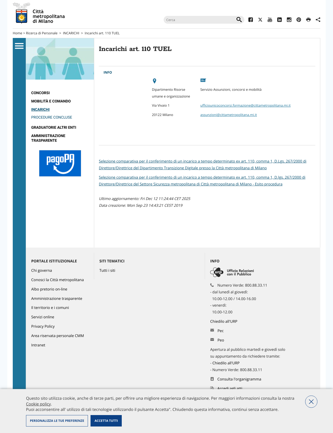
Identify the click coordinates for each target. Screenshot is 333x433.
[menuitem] (60, 93)
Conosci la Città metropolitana (57, 279)
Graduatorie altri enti (53, 127)
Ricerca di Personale (41, 33)
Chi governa (41, 270)
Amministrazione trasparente (48, 138)
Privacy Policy (43, 326)
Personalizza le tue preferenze (57, 420)
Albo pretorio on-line (49, 289)
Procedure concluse (51, 117)
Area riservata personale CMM (57, 335)
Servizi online (42, 317)
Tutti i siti (107, 270)
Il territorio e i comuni (50, 307)
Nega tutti (311, 402)
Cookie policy (38, 404)
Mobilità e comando (51, 101)
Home (17, 33)
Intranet (38, 345)
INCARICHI (71, 33)
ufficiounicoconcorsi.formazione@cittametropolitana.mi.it (245, 105)
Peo (220, 340)
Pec (220, 330)
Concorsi (40, 93)
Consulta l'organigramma (239, 379)
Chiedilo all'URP (224, 321)
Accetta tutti (106, 420)
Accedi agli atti (229, 388)
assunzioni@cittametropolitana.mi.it (228, 114)
